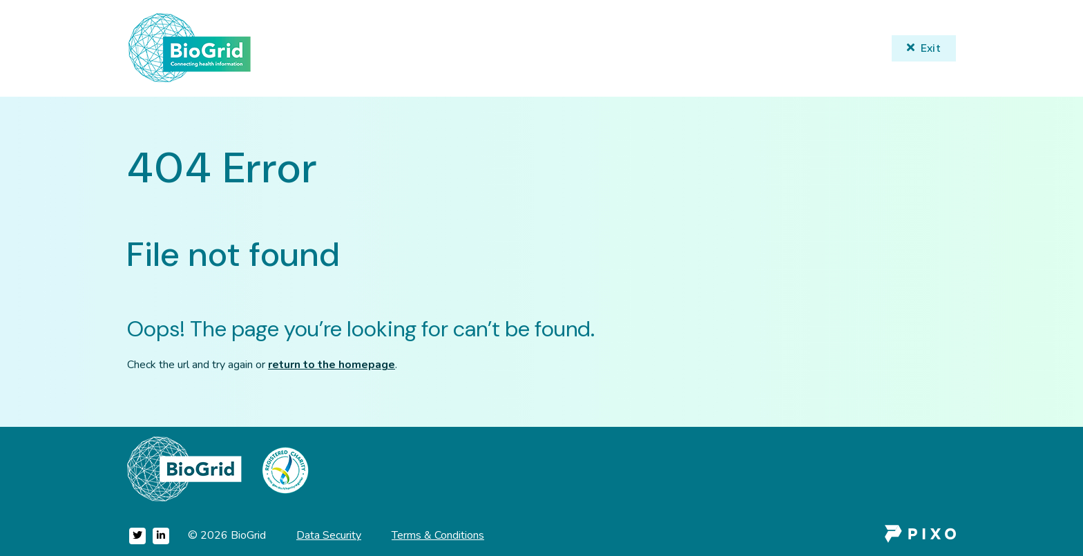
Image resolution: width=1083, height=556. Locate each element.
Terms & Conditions (438, 535)
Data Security (328, 535)
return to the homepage (331, 364)
